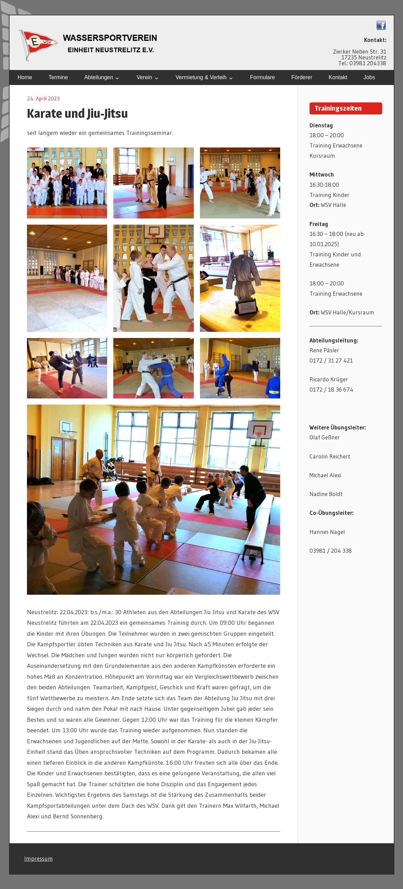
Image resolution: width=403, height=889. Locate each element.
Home (25, 77)
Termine (58, 77)
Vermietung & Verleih (201, 77)
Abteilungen (98, 77)
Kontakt (338, 77)
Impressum (38, 858)
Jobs (369, 77)
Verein (144, 77)
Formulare (262, 77)
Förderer (301, 77)
